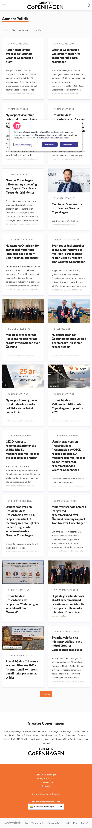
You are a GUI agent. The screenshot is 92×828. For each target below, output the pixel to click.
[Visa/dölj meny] (4, 5)
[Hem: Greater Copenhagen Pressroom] (45, 5)
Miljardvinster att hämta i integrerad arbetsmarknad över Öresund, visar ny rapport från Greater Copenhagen (69, 515)
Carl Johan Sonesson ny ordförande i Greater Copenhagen (67, 208)
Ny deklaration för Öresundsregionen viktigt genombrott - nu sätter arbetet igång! (69, 341)
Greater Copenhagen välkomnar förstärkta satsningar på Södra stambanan (66, 56)
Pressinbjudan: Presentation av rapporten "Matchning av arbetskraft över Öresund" (22, 604)
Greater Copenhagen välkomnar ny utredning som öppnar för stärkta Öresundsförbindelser (21, 186)
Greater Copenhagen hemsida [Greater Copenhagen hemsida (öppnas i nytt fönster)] (46, 794)
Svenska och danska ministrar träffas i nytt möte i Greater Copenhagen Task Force (67, 643)
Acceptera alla (69, 144)
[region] (46, 135)
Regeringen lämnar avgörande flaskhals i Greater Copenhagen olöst (20, 56)
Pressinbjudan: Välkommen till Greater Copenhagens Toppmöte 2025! (67, 406)
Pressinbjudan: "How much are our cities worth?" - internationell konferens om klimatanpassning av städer (23, 669)
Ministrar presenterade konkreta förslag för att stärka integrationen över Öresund (23, 341)
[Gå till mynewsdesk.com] (12, 823)
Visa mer (46, 694)
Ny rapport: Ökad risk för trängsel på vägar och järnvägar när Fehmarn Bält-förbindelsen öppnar (22, 251)
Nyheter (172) (8, 30)
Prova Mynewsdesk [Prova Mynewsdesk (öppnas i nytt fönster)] (34, 823)
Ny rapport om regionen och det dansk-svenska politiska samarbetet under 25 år (21, 406)
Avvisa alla (49, 144)
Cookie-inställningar (23, 144)
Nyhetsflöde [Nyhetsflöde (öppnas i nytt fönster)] (71, 823)
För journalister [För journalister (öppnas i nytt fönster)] (54, 823)
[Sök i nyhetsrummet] (89, 5)
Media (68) (24, 30)
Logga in (85, 823)
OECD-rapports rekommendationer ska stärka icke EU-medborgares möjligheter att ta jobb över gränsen (22, 449)
